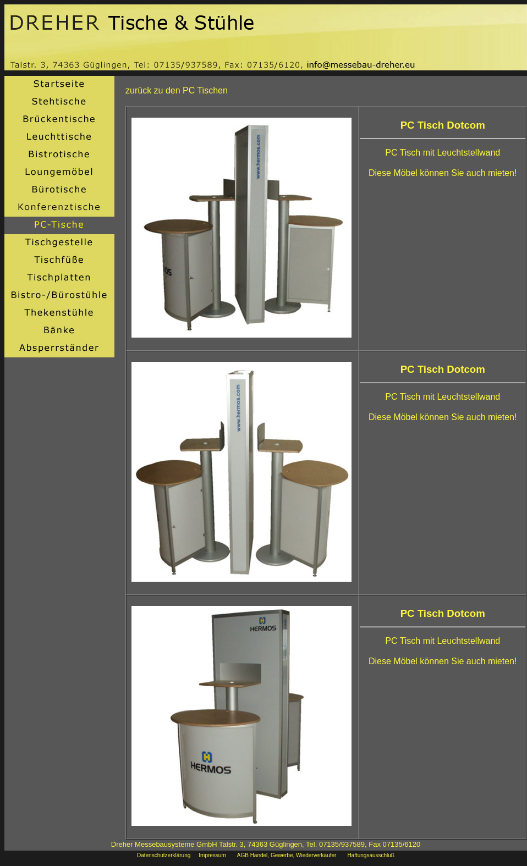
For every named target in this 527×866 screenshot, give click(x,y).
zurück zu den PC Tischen (176, 90)
